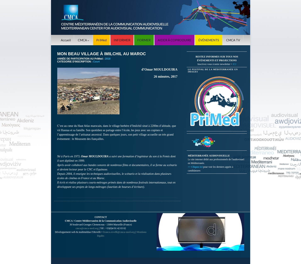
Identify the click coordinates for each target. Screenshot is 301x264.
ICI (234, 64)
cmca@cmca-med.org (87, 228)
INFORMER (122, 40)
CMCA (83, 40)
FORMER (144, 40)
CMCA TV (233, 40)
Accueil (66, 40)
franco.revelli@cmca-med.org (119, 232)
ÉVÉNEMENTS (208, 40)
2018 (108, 58)
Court (96, 61)
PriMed (101, 40)
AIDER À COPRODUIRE (174, 40)
